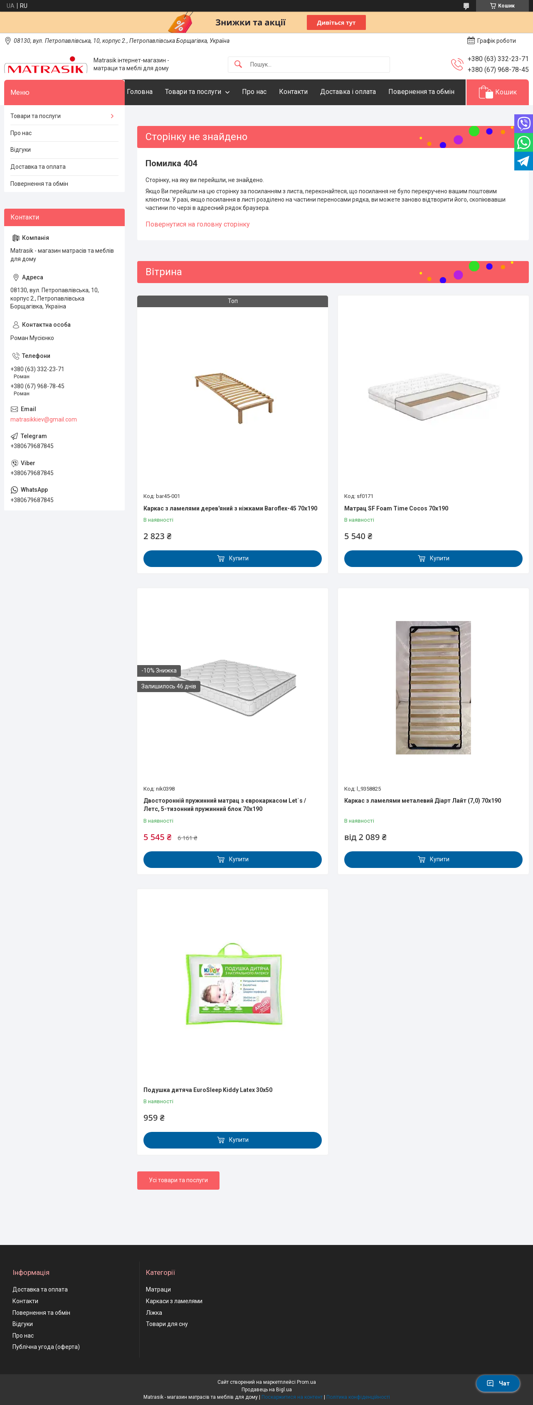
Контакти (310, 92)
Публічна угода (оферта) (46, 1349)
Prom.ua (306, 1384)
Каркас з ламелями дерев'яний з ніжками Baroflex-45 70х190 (230, 533)
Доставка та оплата (38, 192)
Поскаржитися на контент (292, 1399)
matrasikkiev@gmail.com (43, 444)
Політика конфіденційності (358, 1399)
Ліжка (154, 1314)
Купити (239, 584)
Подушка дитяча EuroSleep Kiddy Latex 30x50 (207, 1115)
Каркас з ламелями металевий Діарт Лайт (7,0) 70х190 (422, 826)
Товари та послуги (210, 92)
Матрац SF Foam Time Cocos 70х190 (396, 533)
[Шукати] (238, 64)
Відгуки (20, 175)
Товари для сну (167, 1325)
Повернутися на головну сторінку (198, 250)
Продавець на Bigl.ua (267, 1391)
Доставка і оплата (364, 92)
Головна (156, 92)
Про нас (271, 92)
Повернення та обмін (176, 117)
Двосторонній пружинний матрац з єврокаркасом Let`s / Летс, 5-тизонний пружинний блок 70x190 (224, 830)
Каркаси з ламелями (174, 1302)
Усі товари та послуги (178, 1206)
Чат (498, 1383)
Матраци (158, 1291)
